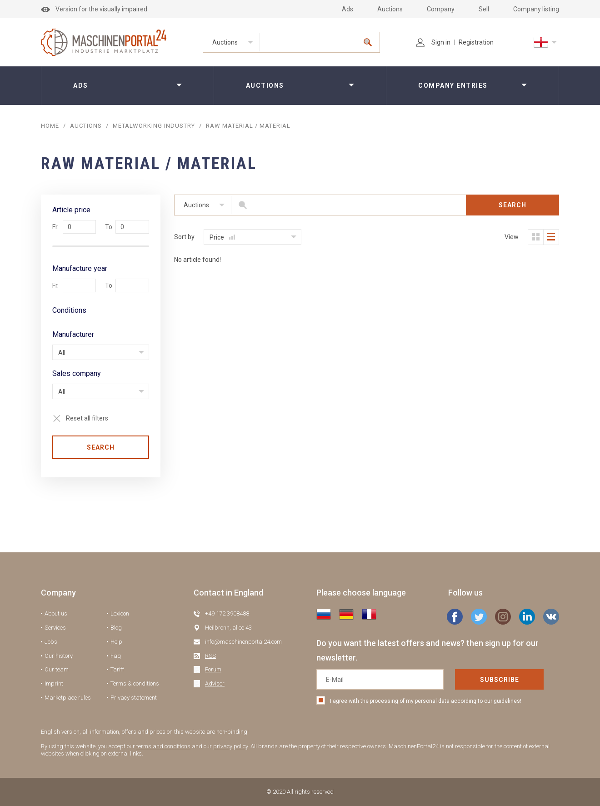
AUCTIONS (86, 125)
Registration (476, 42)
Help (116, 641)
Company (441, 9)
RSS (210, 655)
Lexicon (119, 613)
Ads (347, 9)
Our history (59, 655)
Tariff (117, 669)
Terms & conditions (134, 683)
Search (101, 447)
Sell (484, 9)
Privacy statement (133, 697)
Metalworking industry (154, 125)
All (61, 352)
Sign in (433, 42)
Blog (116, 627)
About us (56, 613)
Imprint (54, 683)
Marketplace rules (68, 697)
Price (222, 237)
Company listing (536, 9)
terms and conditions (163, 746)
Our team (57, 669)
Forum (213, 669)
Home (50, 125)
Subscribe (499, 679)
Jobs (51, 641)
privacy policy (230, 746)
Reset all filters (87, 418)
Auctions (390, 9)
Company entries (453, 85)
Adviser (215, 683)
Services (55, 627)
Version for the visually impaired (94, 9)
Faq (115, 655)
